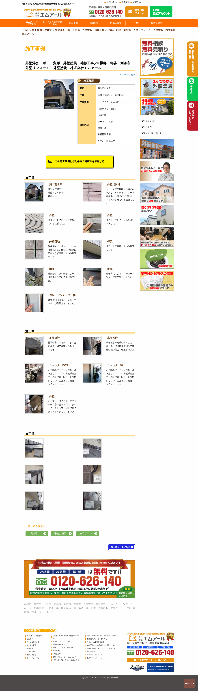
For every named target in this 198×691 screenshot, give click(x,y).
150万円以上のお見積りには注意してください (103, 645)
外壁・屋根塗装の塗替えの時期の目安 (66, 660)
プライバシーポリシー (153, 133)
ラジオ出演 (56, 651)
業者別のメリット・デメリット (98, 639)
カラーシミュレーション (95, 655)
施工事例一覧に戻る (122, 547)
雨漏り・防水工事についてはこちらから (101, 648)
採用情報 (126, 2)
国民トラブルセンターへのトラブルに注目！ (102, 636)
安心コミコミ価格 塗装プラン (63, 647)
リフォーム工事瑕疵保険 (95, 642)
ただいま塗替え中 (33, 642)
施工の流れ (91, 651)
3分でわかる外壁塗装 (34, 636)
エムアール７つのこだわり (62, 641)
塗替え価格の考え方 (60, 644)
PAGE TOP (189, 683)
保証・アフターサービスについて (64, 657)
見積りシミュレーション (95, 658)
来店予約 (137, 2)
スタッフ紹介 (149, 121)
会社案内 (147, 127)
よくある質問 (31, 645)
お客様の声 (56, 654)
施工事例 (30, 639)
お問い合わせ (113, 2)
